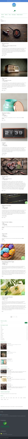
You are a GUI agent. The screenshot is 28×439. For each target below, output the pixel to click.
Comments (2, 329)
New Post (6, 77)
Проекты (6, 14)
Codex (5, 79)
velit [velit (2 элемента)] (7, 399)
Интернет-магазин (19, 14)
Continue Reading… (6, 86)
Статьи (10, 14)
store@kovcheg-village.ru (5, 414)
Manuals (2, 337)
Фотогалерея (14, 14)
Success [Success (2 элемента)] (5, 399)
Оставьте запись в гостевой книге (7, 434)
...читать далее (9, 373)
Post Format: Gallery (7, 222)
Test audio (4, 233)
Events (5, 298)
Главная (2, 20)
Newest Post (6, 43)
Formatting (7, 79)
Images (5, 142)
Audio (1, 326)
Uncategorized (4, 235)
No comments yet (10, 345)
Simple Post (6, 176)
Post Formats (10, 79)
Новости (2, 14)
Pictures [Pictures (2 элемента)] (2, 399)
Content (5, 178)
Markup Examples (8, 205)
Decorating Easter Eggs (9, 261)
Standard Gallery (7, 112)
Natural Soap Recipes (8, 296)
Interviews (5, 263)
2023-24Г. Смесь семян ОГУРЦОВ (11, 393)
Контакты (2, 16)
